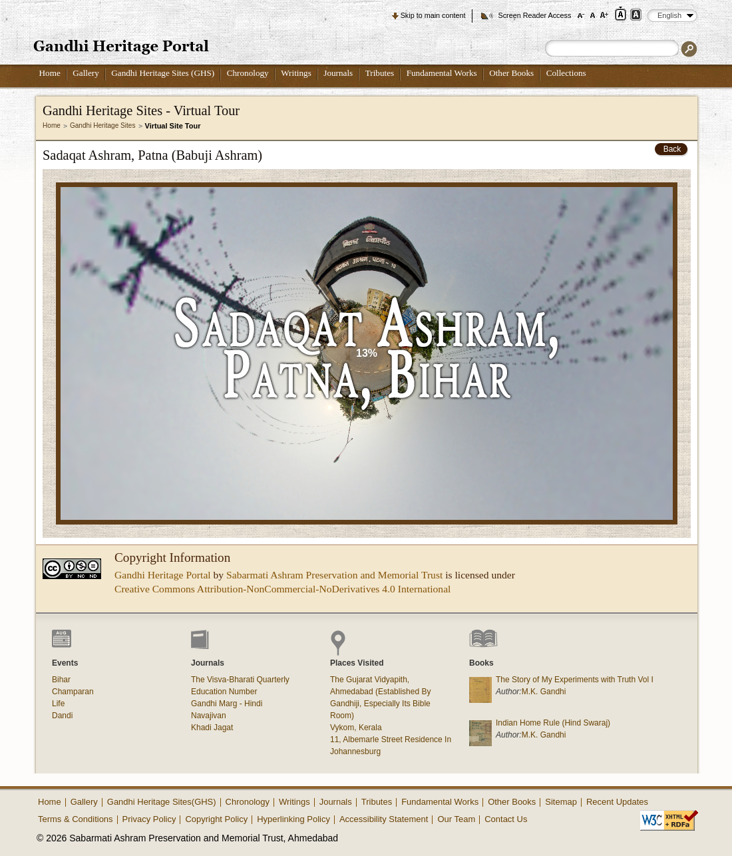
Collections (566, 73)
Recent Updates (617, 802)
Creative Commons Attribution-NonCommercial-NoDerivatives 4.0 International (282, 588)
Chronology (248, 73)
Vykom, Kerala (356, 727)
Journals (338, 73)
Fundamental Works (442, 73)
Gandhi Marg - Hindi (226, 703)
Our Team (456, 819)
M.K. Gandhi (544, 691)
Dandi (62, 715)
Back (672, 149)
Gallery (86, 73)
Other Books (511, 73)
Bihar (61, 679)
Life (58, 703)
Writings (296, 73)
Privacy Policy (149, 819)
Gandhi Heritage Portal (162, 574)
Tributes (379, 73)
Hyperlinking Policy (293, 819)
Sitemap (561, 802)
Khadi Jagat (212, 727)
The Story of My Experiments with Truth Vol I (574, 679)
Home (50, 73)
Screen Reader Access (534, 15)
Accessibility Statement (384, 819)
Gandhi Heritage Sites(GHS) (161, 802)
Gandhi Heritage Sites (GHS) (162, 73)
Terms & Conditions (75, 819)
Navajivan (208, 715)
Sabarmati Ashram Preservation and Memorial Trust (334, 574)
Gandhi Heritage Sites (103, 125)
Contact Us (505, 819)
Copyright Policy (216, 819)
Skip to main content (433, 15)
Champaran (73, 691)
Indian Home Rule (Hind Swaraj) (553, 723)
